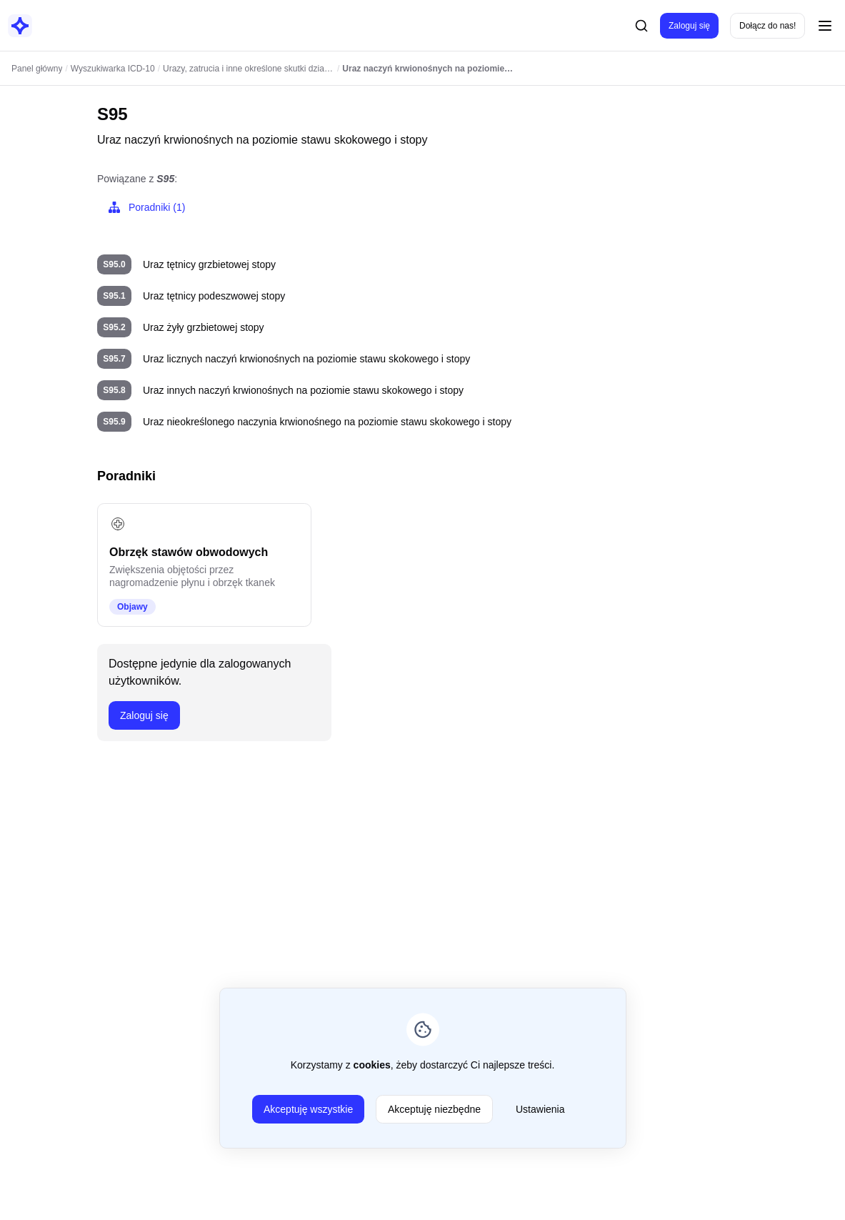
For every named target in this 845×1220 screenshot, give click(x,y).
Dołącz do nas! (767, 26)
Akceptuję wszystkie (308, 1109)
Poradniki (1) (145, 207)
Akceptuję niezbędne (434, 1109)
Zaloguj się (689, 26)
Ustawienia (540, 1109)
